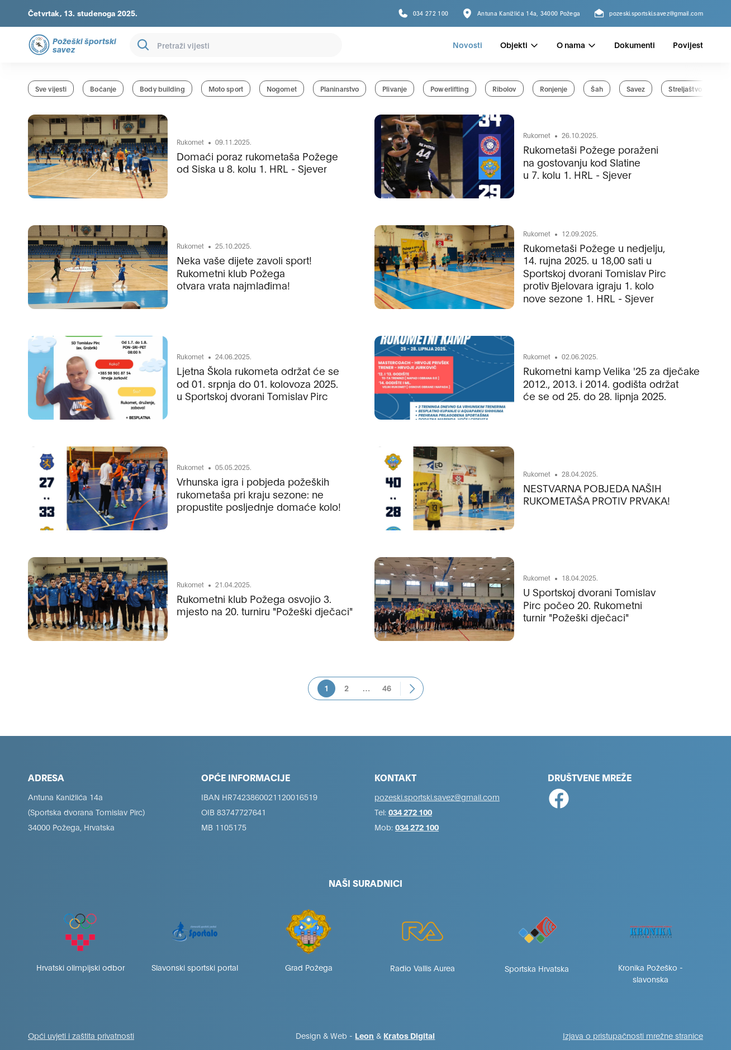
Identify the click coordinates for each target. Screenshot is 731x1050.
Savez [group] (635, 88)
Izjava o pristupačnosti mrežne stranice (633, 1035)
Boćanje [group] (103, 88)
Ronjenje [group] (554, 88)
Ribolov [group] (504, 88)
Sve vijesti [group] (51, 88)
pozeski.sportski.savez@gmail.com (437, 796)
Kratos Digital (409, 1035)
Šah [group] (596, 88)
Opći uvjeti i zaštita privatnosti (81, 1035)
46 (386, 687)
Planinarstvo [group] (339, 88)
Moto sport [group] (225, 88)
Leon (364, 1035)
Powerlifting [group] (449, 88)
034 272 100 (410, 811)
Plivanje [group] (394, 88)
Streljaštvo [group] (684, 88)
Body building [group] (162, 88)
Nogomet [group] (282, 88)
